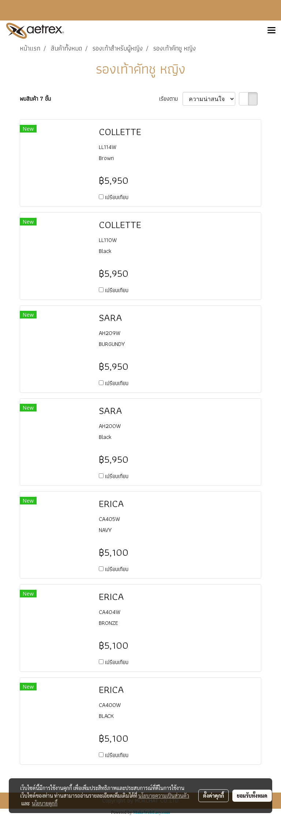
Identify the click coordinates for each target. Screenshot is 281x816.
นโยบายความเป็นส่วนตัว (163, 795)
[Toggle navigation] (271, 31)
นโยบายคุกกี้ (44, 803)
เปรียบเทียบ (116, 197)
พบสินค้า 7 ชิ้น (35, 98)
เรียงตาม (171, 98)
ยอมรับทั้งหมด (252, 795)
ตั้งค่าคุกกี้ (213, 795)
